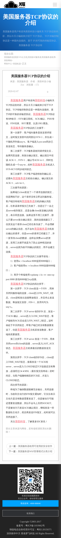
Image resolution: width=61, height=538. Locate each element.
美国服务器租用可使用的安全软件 (35, 446)
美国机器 (17, 64)
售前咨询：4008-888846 (30, 503)
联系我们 (30, 513)
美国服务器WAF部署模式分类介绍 (35, 451)
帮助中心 (8, 64)
